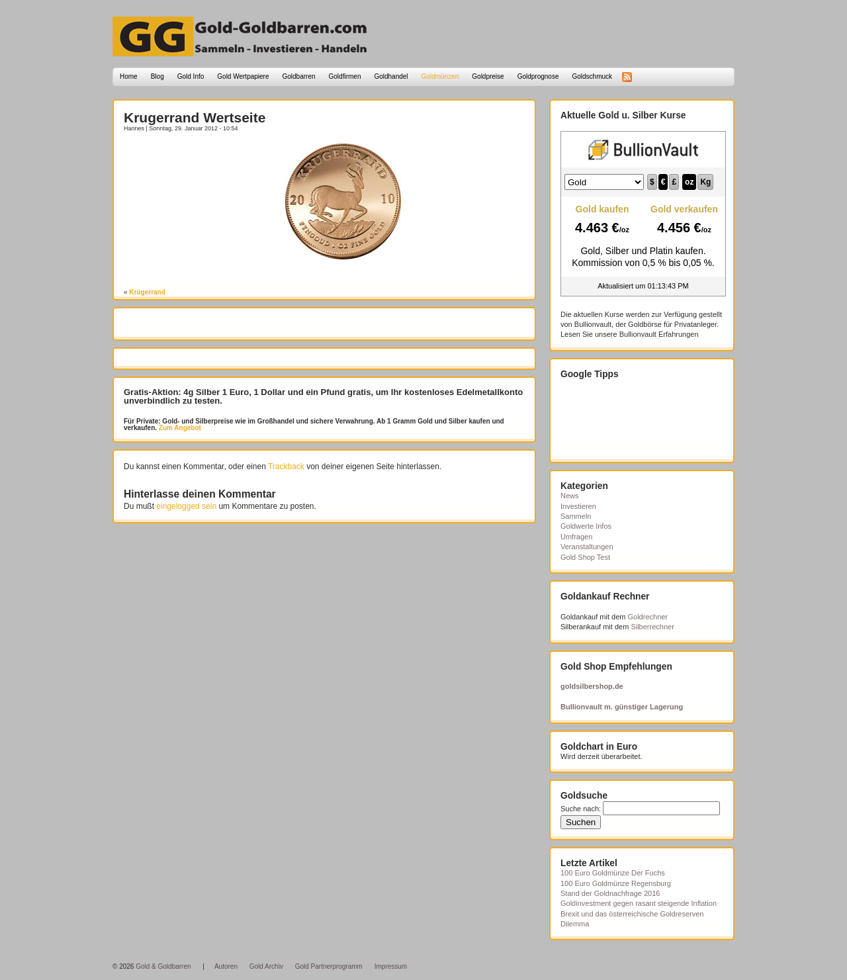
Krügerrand (147, 292)
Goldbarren (299, 76)
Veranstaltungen (586, 547)
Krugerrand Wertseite (194, 117)
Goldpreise (488, 76)
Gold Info (190, 76)
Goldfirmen (345, 76)
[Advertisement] (201, 163)
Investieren (578, 506)
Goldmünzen (440, 76)
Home (129, 76)
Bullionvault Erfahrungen (659, 334)
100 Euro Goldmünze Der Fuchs (612, 873)
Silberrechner (652, 627)
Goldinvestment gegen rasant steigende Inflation (638, 903)
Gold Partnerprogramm (329, 966)
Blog (157, 76)
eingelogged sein (186, 506)
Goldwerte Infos (585, 526)
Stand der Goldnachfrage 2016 (610, 893)
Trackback (286, 466)
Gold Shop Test (585, 557)
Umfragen (576, 537)
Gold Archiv (266, 966)
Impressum (391, 966)
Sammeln (575, 516)
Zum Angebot (179, 427)
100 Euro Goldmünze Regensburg (615, 883)
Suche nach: (580, 809)
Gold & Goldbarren (163, 966)
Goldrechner (648, 617)
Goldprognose (538, 76)
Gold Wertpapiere (243, 76)
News (569, 496)
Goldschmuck (592, 76)
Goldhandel (391, 76)
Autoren (226, 966)
